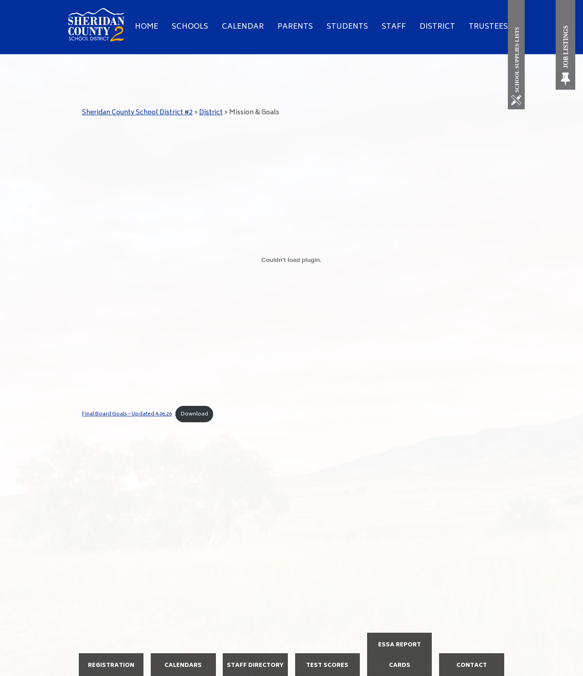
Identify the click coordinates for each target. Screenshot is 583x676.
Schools (190, 26)
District (437, 26)
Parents (295, 26)
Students (347, 26)
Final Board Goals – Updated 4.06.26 (127, 414)
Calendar (243, 26)
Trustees (488, 26)
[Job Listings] (566, 45)
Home (146, 26)
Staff (394, 26)
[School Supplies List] (518, 54)
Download (194, 414)
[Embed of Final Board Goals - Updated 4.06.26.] (291, 259)
